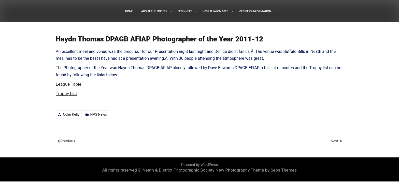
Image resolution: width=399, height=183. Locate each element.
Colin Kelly (71, 114)
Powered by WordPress (199, 165)
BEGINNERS (185, 11)
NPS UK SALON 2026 (215, 11)
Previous (67, 141)
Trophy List (66, 93)
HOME (129, 11)
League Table (68, 84)
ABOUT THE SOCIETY (154, 11)
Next (335, 141)
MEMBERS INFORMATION (255, 11)
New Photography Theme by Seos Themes (256, 170)
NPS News (98, 114)
